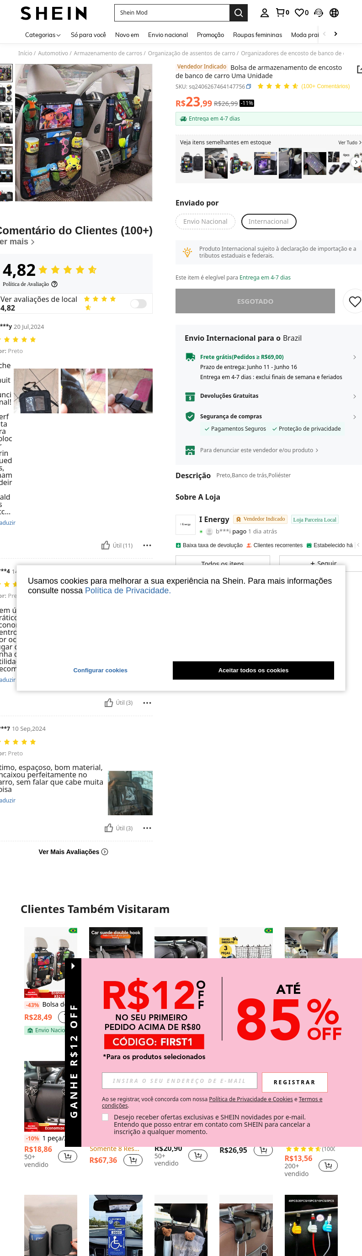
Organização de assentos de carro (191, 53)
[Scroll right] (335, 34)
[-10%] (32, 1139)
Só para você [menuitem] (88, 34)
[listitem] (191, 163)
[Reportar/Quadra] (147, 545)
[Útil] (105, 545)
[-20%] (293, 1139)
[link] (282, 12)
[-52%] (227, 1005)
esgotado (255, 301)
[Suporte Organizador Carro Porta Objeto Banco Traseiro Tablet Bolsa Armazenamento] (191, 163)
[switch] (138, 303)
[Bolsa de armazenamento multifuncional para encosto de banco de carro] (240, 163)
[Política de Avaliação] (30, 284)
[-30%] (97, 1005)
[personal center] (264, 12)
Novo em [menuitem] (127, 34)
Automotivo (53, 53)
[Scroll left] (324, 34)
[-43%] (32, 1005)
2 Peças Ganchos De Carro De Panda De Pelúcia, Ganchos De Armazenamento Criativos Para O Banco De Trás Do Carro (311, 1005)
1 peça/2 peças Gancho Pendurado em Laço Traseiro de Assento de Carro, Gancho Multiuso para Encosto (50, 1139)
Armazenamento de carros (108, 53)
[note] (50, 993)
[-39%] (293, 1005)
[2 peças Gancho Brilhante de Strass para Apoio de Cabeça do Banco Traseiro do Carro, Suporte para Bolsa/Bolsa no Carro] (181, 962)
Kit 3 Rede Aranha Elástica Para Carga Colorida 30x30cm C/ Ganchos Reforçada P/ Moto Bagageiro (245, 1005)
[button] (171, 12)
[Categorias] (43, 34)
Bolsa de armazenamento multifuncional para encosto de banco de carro (50, 1005)
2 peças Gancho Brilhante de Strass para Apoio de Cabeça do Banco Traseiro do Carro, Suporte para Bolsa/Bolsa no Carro (181, 1004)
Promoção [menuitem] (210, 34)
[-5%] (95, 1139)
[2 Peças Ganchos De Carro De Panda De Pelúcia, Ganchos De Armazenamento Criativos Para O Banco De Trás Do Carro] (311, 962)
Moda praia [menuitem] (307, 34)
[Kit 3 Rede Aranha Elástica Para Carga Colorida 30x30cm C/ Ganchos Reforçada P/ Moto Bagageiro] (245, 962)
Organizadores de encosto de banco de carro (299, 53)
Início (25, 53)
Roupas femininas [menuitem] (257, 34)
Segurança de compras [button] (231, 416)
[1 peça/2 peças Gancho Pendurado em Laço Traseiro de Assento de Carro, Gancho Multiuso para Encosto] (50, 1096)
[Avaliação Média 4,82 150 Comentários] (303, 86)
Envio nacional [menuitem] (168, 34)
